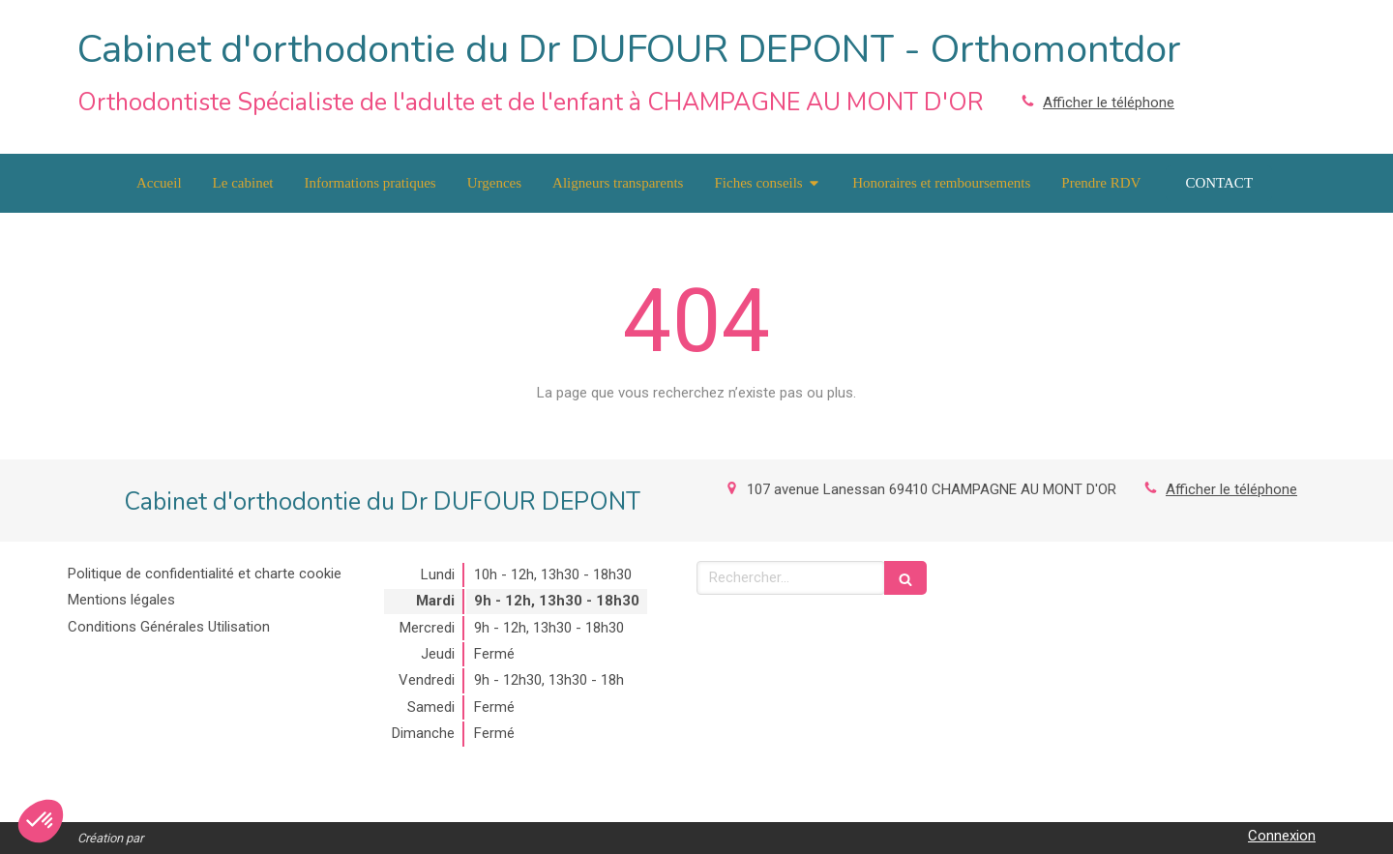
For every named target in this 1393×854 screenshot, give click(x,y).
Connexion (1282, 835)
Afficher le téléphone (1108, 102)
